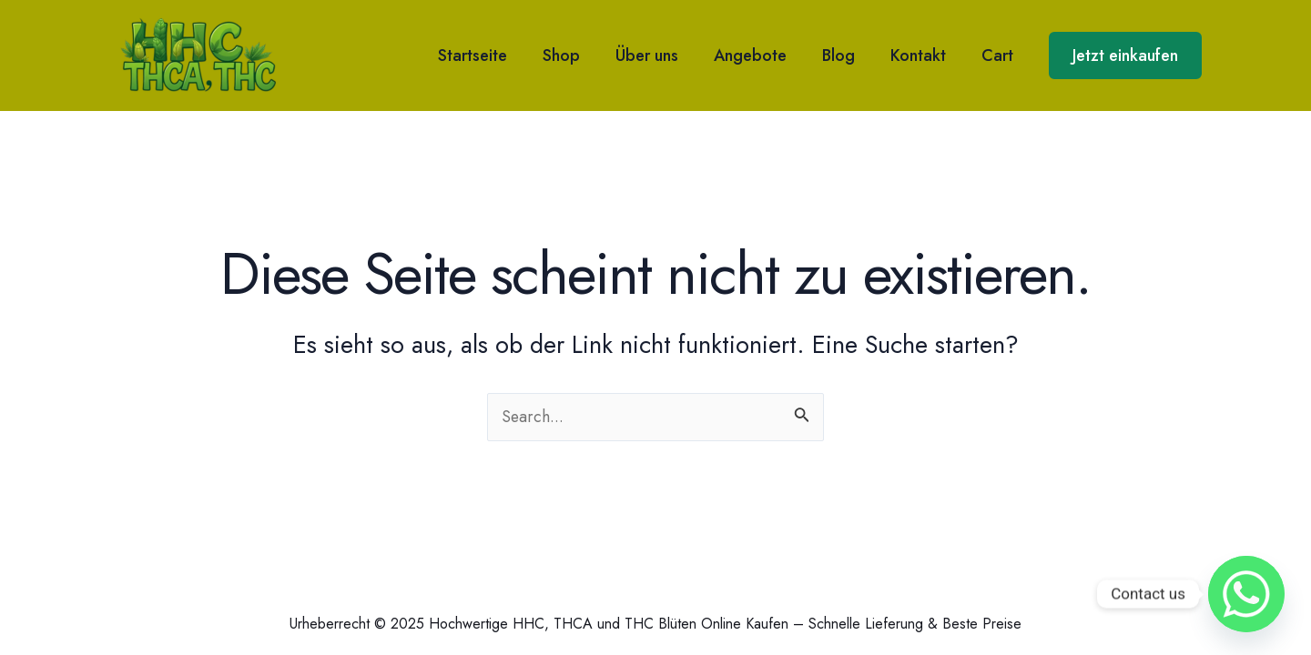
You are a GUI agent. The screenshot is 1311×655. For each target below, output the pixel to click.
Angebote (759, 55)
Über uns (658, 55)
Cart (998, 55)
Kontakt (922, 55)
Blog (844, 55)
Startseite (489, 55)
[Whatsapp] (1246, 594)
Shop (576, 55)
